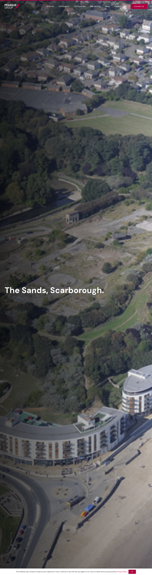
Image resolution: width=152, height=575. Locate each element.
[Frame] (12, 6)
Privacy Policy (122, 572)
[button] (126, 6)
